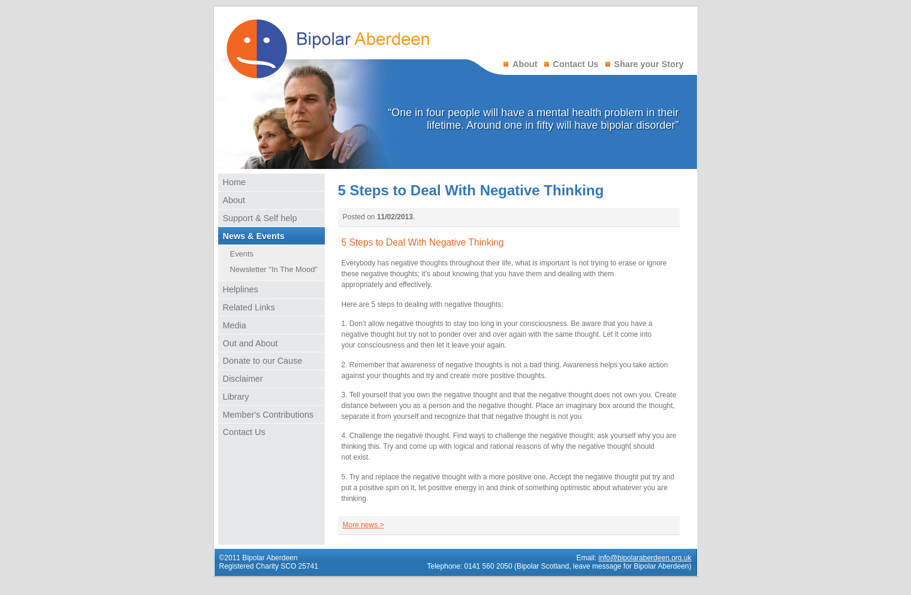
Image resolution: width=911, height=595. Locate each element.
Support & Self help (260, 218)
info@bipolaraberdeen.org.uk (645, 558)
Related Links (249, 307)
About (525, 64)
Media (234, 325)
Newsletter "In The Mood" (274, 269)
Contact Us (576, 64)
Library (236, 396)
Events (242, 253)
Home (234, 182)
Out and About (250, 343)
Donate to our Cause (263, 361)
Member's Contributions (268, 414)
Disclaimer (243, 378)
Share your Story (649, 64)
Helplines (240, 289)
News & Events (254, 236)
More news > (363, 525)
